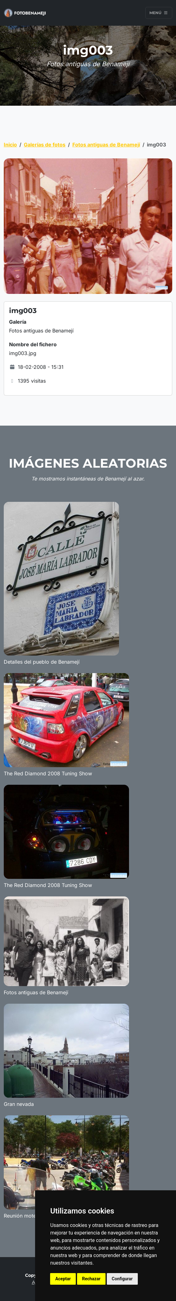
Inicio (10, 144)
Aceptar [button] (63, 1278)
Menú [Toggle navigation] (158, 12)
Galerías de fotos (44, 144)
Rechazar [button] (91, 1278)
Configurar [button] (122, 1278)
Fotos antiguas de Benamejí (106, 144)
